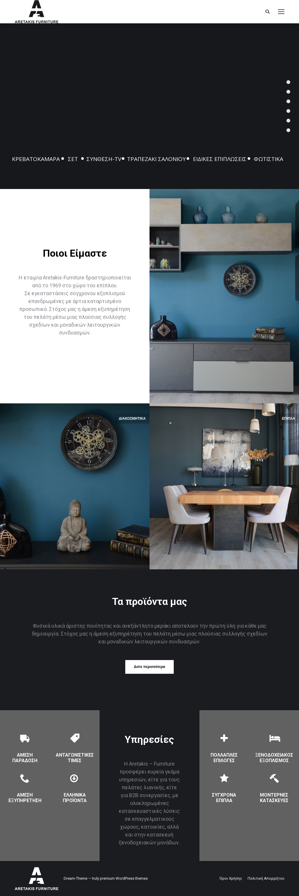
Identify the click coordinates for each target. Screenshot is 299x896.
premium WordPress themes (124, 878)
